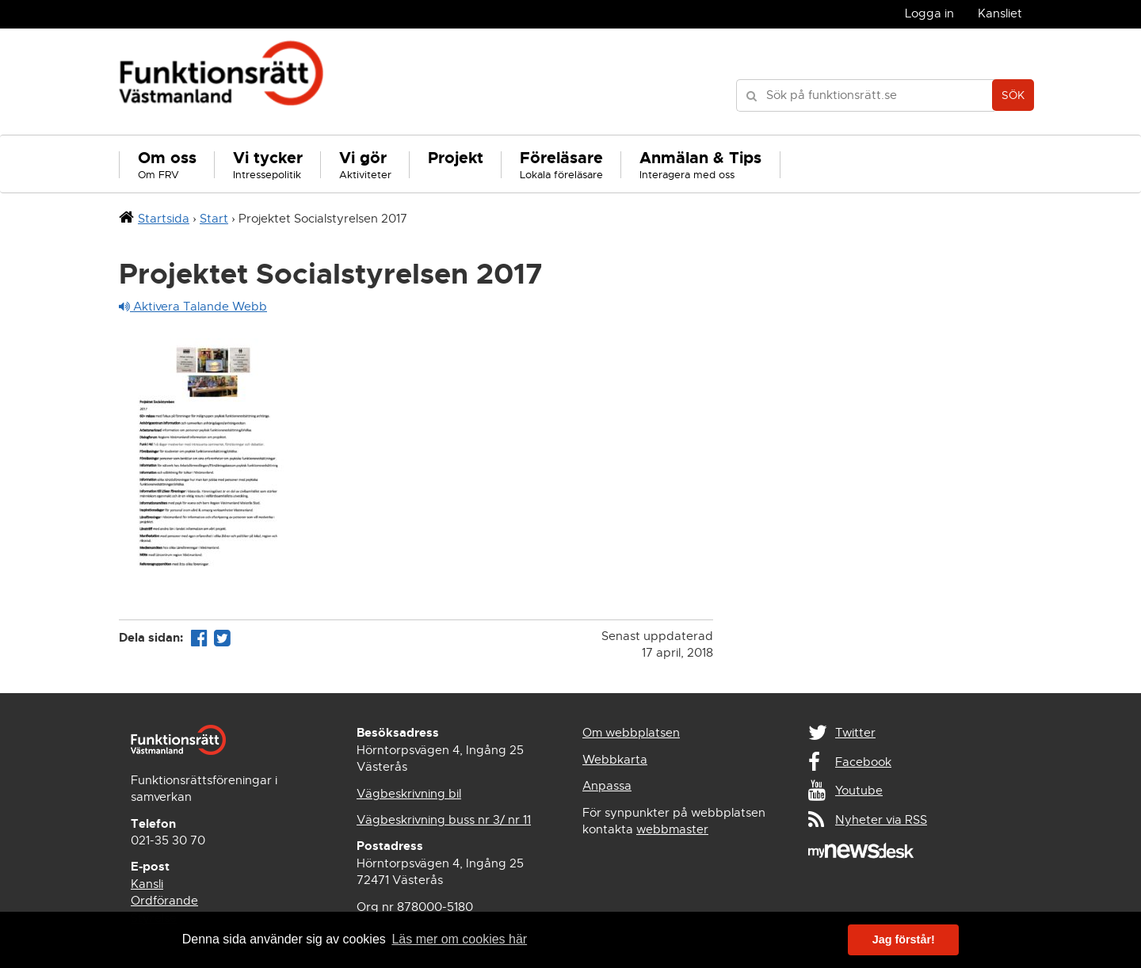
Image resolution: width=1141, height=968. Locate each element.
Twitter (855, 733)
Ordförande (164, 901)
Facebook (863, 762)
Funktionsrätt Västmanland (221, 82)
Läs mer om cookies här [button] (459, 939)
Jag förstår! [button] (903, 939)
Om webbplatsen (631, 733)
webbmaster (672, 829)
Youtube (859, 790)
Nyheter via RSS (881, 820)
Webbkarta (614, 760)
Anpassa (607, 786)
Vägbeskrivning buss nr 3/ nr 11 (444, 820)
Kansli (147, 884)
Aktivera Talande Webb (193, 306)
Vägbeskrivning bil (409, 794)
